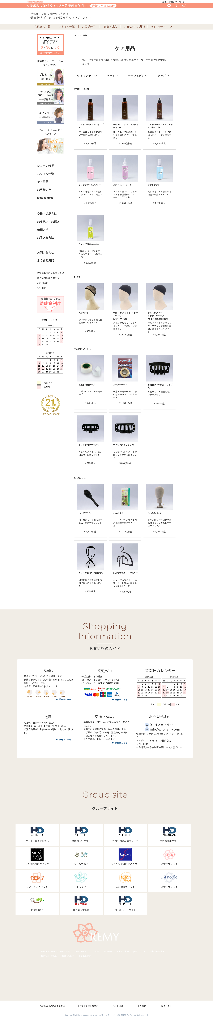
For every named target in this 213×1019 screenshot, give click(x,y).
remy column (45, 197)
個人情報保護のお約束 (48, 277)
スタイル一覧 (45, 173)
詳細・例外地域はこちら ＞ (50, 52)
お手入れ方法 (45, 237)
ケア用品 (42, 181)
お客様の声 (44, 189)
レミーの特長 (45, 165)
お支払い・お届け (48, 221)
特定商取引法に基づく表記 (50, 272)
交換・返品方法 (47, 213)
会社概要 (41, 287)
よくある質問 (45, 260)
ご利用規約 (42, 282)
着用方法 (42, 229)
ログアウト (166, 1005)
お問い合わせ (45, 252)
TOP (76, 35)
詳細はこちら (65, 739)
